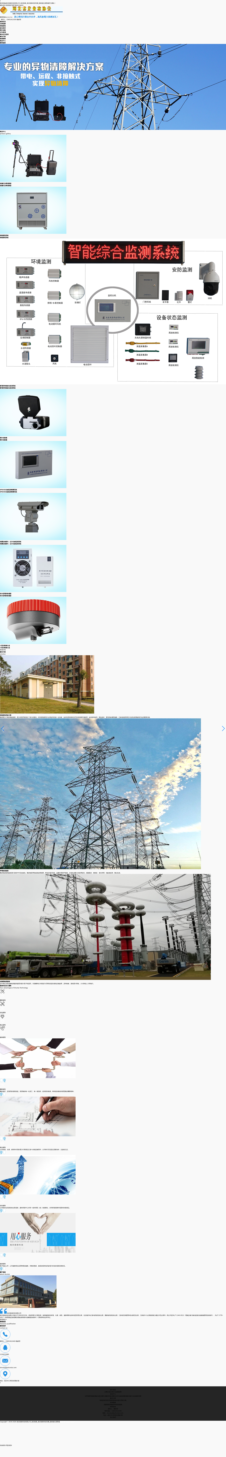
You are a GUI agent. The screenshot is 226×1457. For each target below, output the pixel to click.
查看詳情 (3, 650)
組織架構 (118, 1392)
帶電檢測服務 (118, 1404)
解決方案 (3, 36)
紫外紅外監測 (4, 34)
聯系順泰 (3, 43)
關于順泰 (15, 5)
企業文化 (113, 1392)
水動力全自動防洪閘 (134, 1396)
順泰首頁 (3, 21)
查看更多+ (3, 1319)
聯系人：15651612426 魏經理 (10, 19)
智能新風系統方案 (105, 1400)
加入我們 (113, 1417)
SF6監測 (3, 32)
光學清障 (3, 24)
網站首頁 (3, 5)
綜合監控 (3, 28)
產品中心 (3, 41)
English (20, 5)
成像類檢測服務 (109, 1404)
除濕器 (126, 1396)
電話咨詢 (9, 1445)
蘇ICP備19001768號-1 (67, 1422)
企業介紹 (107, 1392)
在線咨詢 (3, 1445)
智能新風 (3, 26)
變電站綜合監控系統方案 (118, 1400)
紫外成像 (3, 30)
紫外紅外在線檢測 (118, 1396)
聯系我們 (9, 5)
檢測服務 (3, 38)
